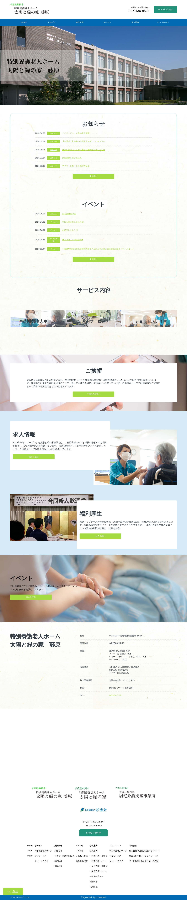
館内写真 (58, 861)
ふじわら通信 (82, 856)
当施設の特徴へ (93, 394)
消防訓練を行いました (72, 158)
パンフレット (115, 845)
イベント (53, 214)
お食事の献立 (53, 239)
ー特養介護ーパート (98, 861)
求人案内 (94, 845)
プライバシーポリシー (19, 897)
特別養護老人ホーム (43, 851)
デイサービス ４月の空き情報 (75, 133)
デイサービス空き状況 (64, 856)
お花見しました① (70, 230)
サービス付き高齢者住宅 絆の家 (143, 861)
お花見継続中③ (69, 214)
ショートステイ (41, 861)
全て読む (93, 176)
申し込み (13, 891)
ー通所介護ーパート (98, 871)
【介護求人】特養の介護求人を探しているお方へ (83, 141)
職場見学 (94, 881)
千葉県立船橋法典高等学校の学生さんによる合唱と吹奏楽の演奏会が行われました (98, 249)
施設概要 (58, 866)
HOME (30, 845)
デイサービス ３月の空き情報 (75, 166)
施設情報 (58, 845)
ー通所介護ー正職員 (98, 866)
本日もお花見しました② (73, 222)
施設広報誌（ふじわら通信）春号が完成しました (83, 149)
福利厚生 (94, 887)
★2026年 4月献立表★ (72, 239)
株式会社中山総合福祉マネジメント (144, 851)
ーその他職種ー (96, 876)
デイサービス (40, 856)
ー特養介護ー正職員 (98, 856)
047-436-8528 (115, 695)
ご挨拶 (30, 856)
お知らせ (53, 133)
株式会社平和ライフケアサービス (143, 856)
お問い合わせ (165, 9)
